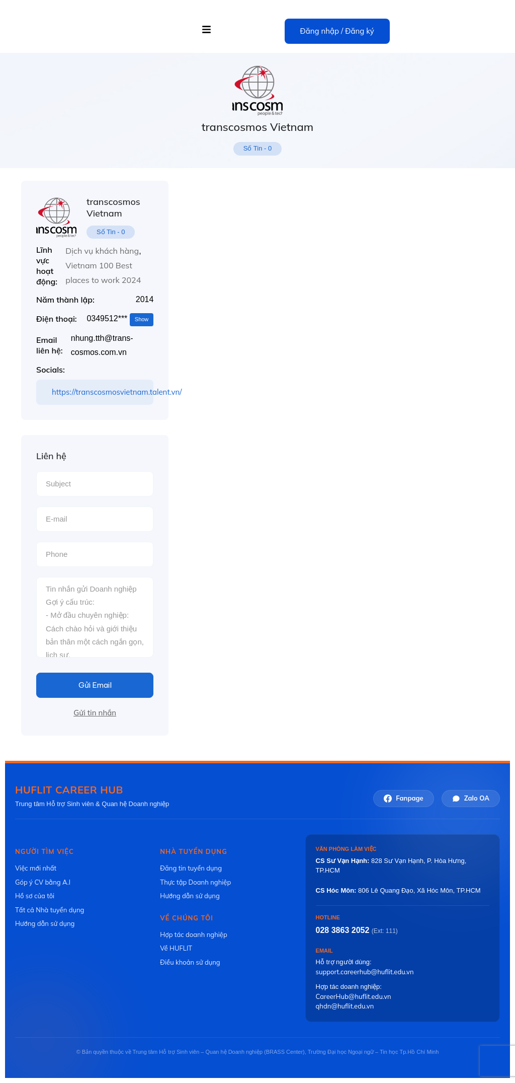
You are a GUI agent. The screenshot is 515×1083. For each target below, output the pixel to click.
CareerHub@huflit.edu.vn (353, 996)
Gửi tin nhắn (94, 712)
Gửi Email (95, 685)
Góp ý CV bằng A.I (42, 882)
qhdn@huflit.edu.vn (345, 1006)
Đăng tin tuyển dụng (191, 868)
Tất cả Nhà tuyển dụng (49, 910)
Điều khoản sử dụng (190, 962)
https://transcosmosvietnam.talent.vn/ (102, 392)
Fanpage (403, 798)
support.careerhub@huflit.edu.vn (365, 972)
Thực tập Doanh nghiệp (195, 882)
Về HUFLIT (176, 948)
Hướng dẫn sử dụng (44, 923)
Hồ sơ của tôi (34, 896)
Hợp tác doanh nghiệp (193, 934)
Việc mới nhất (35, 868)
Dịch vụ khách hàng (102, 251)
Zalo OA (470, 798)
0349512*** (120, 319)
